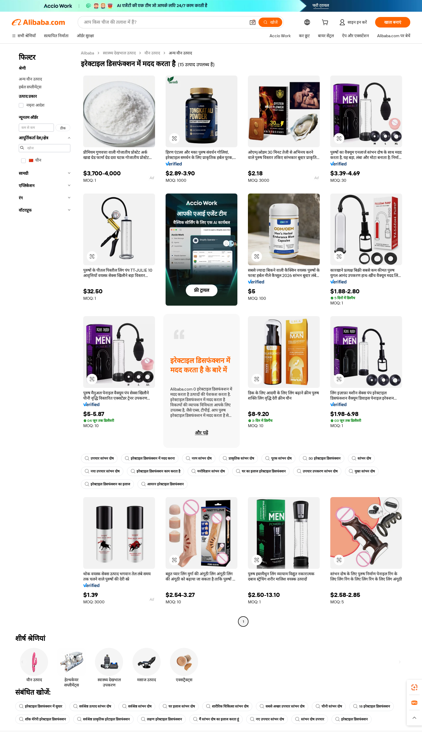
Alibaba (87, 53)
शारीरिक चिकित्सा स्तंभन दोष (227, 706)
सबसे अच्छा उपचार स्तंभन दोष (282, 706)
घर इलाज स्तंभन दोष (179, 706)
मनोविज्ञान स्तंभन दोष (208, 471)
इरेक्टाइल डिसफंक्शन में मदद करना (150, 458)
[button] (252, 22)
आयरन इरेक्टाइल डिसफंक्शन (162, 484)
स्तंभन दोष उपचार (309, 719)
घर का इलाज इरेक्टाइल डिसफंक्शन (261, 471)
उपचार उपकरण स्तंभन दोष (317, 471)
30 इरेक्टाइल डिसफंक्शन (322, 458)
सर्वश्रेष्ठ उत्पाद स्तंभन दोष (92, 706)
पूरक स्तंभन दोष (278, 458)
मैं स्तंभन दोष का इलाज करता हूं (216, 719)
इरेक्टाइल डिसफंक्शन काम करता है (155, 471)
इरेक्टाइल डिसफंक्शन (351, 719)
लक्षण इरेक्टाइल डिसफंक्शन (161, 719)
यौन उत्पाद (152, 53)
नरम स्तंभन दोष (199, 458)
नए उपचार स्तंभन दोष (267, 719)
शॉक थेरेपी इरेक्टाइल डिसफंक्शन (42, 719)
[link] (414, 687)
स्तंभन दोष (361, 458)
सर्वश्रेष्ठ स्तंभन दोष (137, 706)
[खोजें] (270, 22)
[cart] (326, 23)
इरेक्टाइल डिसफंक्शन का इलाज (107, 484)
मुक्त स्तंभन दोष (362, 471)
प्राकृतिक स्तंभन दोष (238, 458)
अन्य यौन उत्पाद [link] (180, 53)
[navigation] (44, 338)
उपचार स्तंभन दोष (99, 458)
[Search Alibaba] (164, 22)
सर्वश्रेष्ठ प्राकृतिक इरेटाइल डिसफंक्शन (103, 719)
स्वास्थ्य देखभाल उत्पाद (119, 53)
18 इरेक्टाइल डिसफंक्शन (371, 706)
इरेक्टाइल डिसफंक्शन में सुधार (40, 706)
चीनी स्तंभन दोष (329, 706)
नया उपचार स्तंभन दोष (102, 471)
